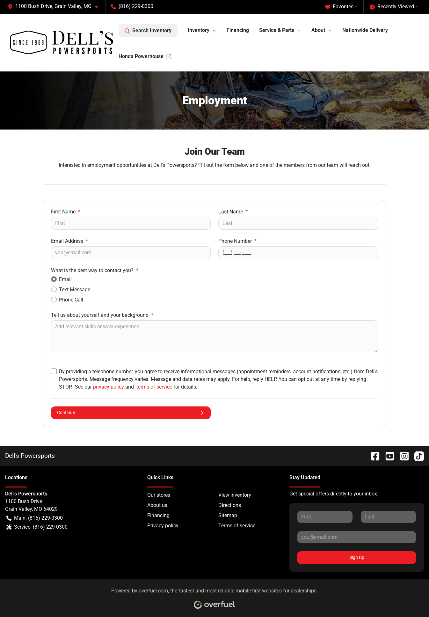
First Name (65, 212)
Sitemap (227, 515)
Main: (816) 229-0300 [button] (34, 518)
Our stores (158, 495)
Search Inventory (148, 30)
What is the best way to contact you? (94, 270)
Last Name (233, 212)
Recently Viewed (392, 7)
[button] (55, 6)
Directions (229, 505)
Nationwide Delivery (365, 30)
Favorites (339, 7)
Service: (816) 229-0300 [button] (37, 527)
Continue (131, 412)
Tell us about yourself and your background (102, 315)
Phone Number (237, 241)
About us (157, 505)
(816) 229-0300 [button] (132, 6)
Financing (238, 30)
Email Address (69, 241)
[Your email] (131, 252)
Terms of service (236, 526)
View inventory (234, 495)
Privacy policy (162, 526)
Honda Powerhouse (145, 56)
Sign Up (356, 557)
